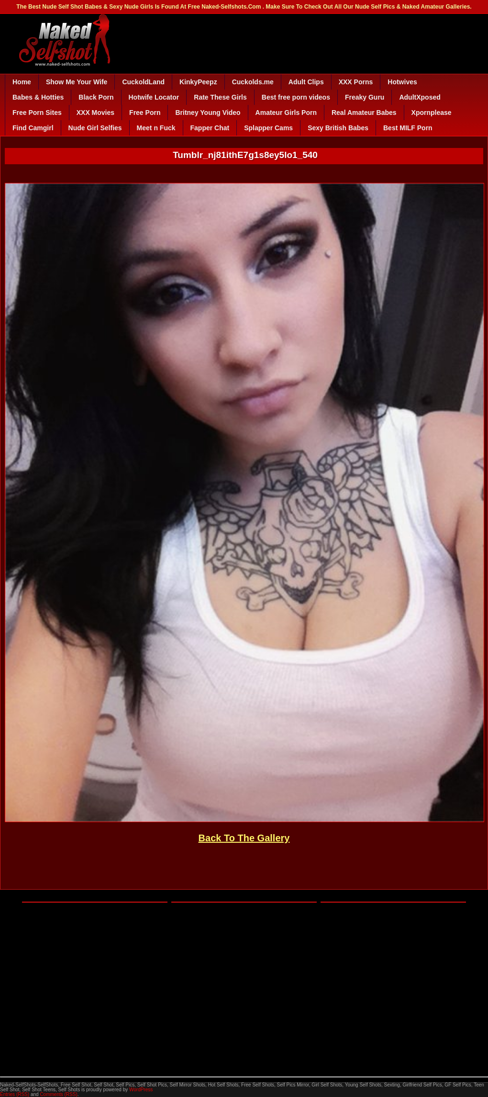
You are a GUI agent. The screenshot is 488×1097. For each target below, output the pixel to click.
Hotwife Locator (154, 97)
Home (21, 82)
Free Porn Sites (37, 112)
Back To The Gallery (244, 838)
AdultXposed (419, 97)
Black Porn (95, 97)
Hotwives (402, 82)
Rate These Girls (220, 97)
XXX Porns (356, 82)
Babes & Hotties (38, 97)
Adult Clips (306, 82)
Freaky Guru (364, 97)
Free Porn (144, 112)
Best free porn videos (296, 97)
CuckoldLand (143, 82)
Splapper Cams (268, 128)
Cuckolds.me (253, 82)
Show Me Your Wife (76, 82)
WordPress (141, 1089)
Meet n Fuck (156, 128)
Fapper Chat (210, 128)
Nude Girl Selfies (95, 128)
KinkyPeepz (198, 82)
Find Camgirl (33, 128)
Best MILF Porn (408, 128)
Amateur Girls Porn (286, 112)
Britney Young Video (207, 112)
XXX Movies (95, 112)
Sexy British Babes (338, 128)
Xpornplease (431, 112)
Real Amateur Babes (364, 112)
